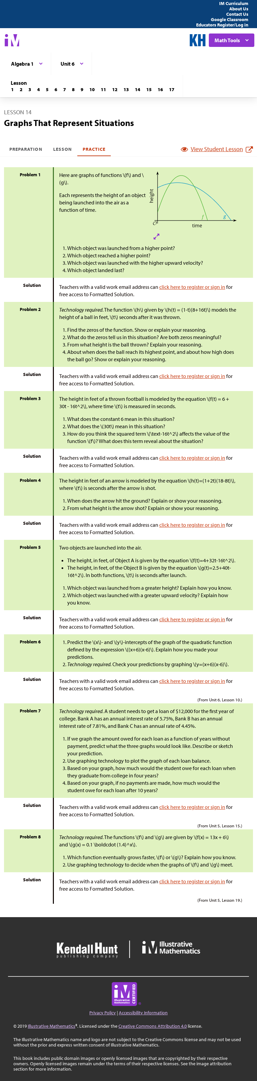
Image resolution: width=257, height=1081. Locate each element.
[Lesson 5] (47, 89)
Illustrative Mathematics (51, 1026)
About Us (238, 8)
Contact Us (237, 14)
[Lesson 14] (137, 89)
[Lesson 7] (64, 89)
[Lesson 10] (92, 89)
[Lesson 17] (171, 89)
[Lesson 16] (160, 89)
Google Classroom (229, 19)
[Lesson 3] (29, 89)
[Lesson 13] (126, 89)
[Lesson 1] (12, 89)
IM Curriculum (233, 3)
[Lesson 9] (82, 89)
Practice (94, 149)
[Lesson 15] (149, 89)
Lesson (62, 149)
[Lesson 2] (21, 89)
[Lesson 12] (114, 89)
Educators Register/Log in (222, 24)
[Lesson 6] (56, 89)
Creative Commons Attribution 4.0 (152, 1026)
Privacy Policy (102, 1013)
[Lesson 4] (38, 89)
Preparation (25, 149)
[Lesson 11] (103, 89)
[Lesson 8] (73, 89)
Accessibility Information (143, 1013)
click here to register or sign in (192, 286)
